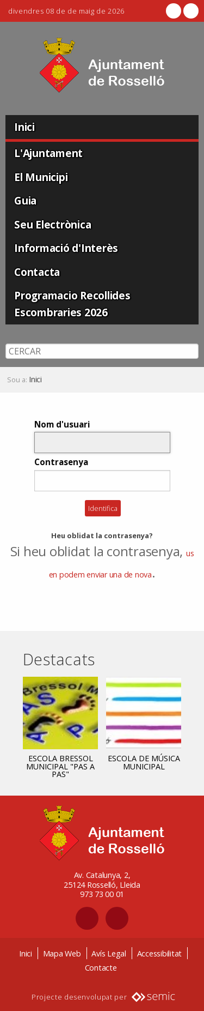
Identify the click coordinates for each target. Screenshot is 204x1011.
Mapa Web (62, 953)
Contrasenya (61, 461)
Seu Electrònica (52, 224)
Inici (24, 126)
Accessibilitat (159, 953)
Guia (25, 200)
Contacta (37, 271)
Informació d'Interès (66, 247)
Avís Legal (108, 953)
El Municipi (40, 177)
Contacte (101, 967)
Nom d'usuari (62, 424)
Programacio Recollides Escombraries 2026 (72, 304)
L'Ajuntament (48, 153)
